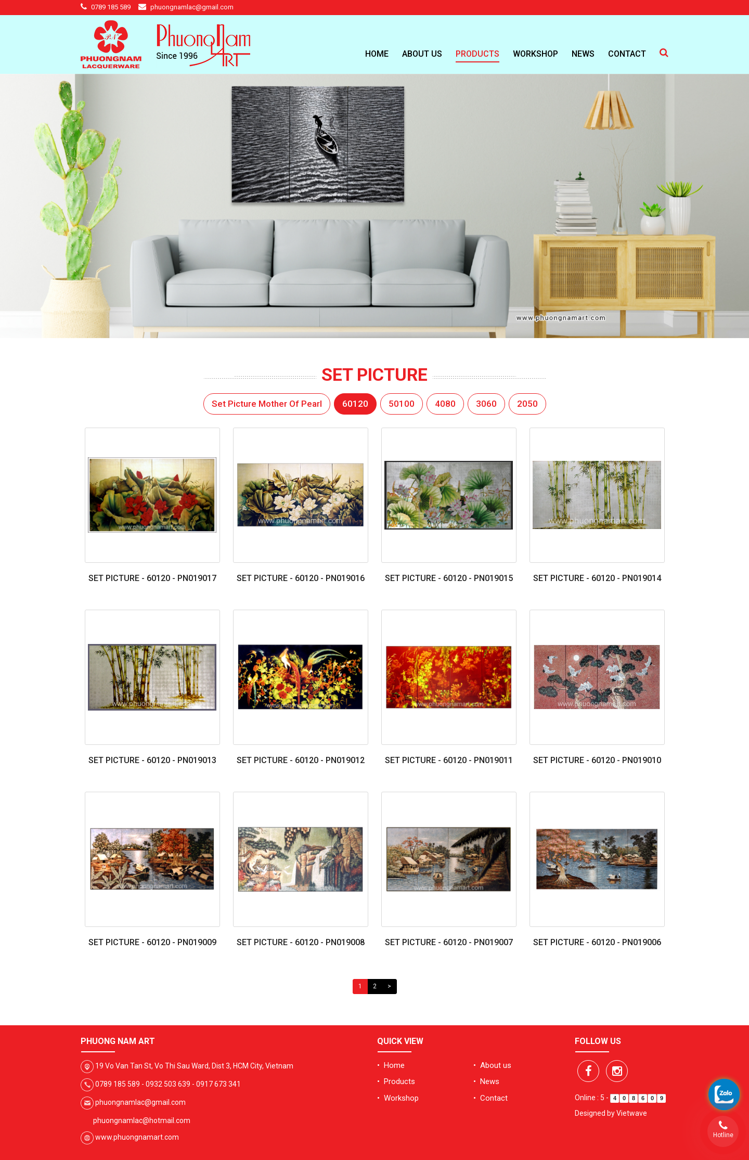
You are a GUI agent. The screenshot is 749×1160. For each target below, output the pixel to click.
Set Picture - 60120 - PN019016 (301, 578)
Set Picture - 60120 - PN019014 (597, 578)
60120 (355, 403)
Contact (627, 54)
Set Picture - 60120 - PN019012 (301, 760)
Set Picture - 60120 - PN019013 (152, 760)
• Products (396, 1081)
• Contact (490, 1098)
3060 (486, 403)
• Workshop (398, 1098)
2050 (527, 403)
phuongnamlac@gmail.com (192, 7)
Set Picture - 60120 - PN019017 (152, 578)
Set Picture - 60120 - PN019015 (449, 578)
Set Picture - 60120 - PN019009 (152, 942)
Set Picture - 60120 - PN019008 (301, 942)
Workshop (535, 54)
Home (377, 54)
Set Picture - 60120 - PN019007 (449, 942)
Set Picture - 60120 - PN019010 (597, 760)
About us (422, 54)
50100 (402, 403)
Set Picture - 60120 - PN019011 (449, 760)
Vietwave (631, 1113)
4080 (445, 403)
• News (486, 1081)
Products (477, 54)
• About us (492, 1065)
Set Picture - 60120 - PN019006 (597, 942)
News (583, 54)
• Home (391, 1065)
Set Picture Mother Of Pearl (267, 403)
